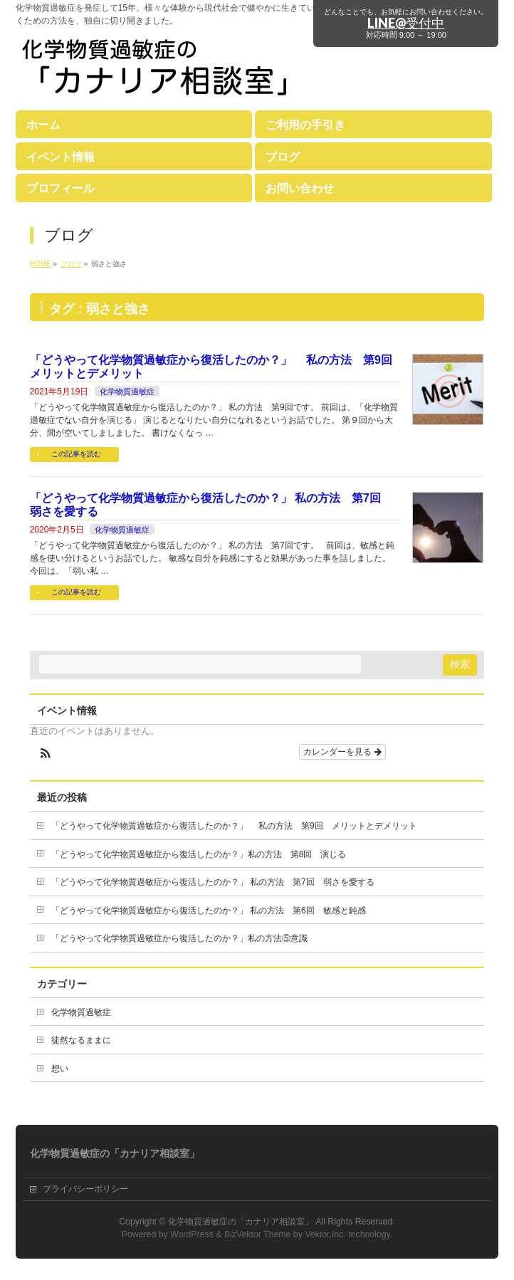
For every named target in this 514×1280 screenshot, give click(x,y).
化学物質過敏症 (127, 391)
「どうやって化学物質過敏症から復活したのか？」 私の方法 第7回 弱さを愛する (212, 882)
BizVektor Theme (257, 1234)
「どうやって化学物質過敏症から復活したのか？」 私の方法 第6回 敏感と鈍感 (208, 911)
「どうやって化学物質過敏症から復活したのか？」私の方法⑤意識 (179, 938)
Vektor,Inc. (325, 1234)
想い (59, 1069)
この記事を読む (76, 454)
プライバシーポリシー (85, 1189)
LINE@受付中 (405, 23)
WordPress (192, 1234)
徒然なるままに (81, 1040)
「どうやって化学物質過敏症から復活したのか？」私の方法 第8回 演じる (199, 854)
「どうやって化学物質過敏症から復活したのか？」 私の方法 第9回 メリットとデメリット (234, 826)
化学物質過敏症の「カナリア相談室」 (240, 1222)
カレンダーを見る (342, 752)
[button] (46, 755)
